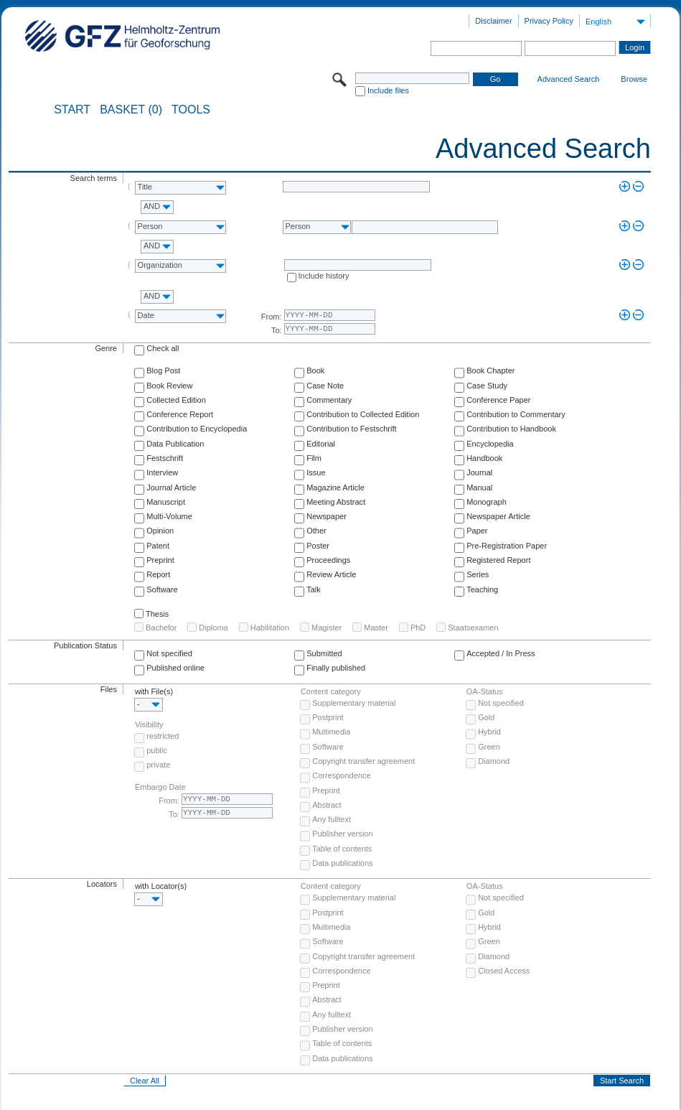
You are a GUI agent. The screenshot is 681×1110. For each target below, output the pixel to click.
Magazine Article (335, 487)
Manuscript (165, 502)
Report (158, 574)
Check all (162, 348)
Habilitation (269, 627)
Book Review (169, 385)
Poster (317, 545)
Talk (313, 589)
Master (376, 627)
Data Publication (175, 443)
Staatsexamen (473, 627)
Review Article (331, 574)
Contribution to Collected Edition (362, 414)
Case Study (486, 385)
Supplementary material (353, 703)
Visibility (149, 724)
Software (161, 589)
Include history (324, 275)
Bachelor (161, 627)
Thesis (157, 614)
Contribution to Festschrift (351, 428)
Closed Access (504, 970)
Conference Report (179, 414)
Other (316, 530)
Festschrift (164, 458)
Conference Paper (498, 400)
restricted (162, 736)
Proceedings (328, 560)
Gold (486, 717)
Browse (634, 79)
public (156, 750)
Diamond (493, 761)
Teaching (482, 589)
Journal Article (171, 487)
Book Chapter (490, 370)
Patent (157, 545)
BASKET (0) (131, 110)
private (158, 764)
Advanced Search (568, 79)
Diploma (213, 627)
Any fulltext (331, 819)
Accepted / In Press (500, 653)
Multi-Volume (169, 516)
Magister (326, 627)
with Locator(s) (161, 886)
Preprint (160, 560)
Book (315, 370)
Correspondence (341, 775)
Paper (476, 530)
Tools (191, 110)
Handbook (484, 458)
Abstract (326, 805)
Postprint (327, 717)
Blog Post (163, 370)
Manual (479, 487)
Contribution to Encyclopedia (196, 428)
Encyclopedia (489, 443)
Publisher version (342, 833)
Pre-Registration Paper (506, 545)
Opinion (160, 530)
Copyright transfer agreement (363, 761)
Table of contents (342, 848)
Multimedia (331, 731)
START (72, 110)
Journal (479, 472)
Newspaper (326, 516)
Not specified (169, 653)
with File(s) (154, 691)
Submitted (324, 653)
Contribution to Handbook (511, 428)
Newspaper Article (498, 516)
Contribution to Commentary (515, 414)
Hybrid (489, 731)
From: (271, 316)
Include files (388, 90)
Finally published (335, 667)
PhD (418, 627)
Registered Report (498, 560)
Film (313, 458)
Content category (331, 691)
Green (489, 746)
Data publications (342, 863)
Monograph (486, 502)
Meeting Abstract (335, 502)
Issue (315, 472)
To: (276, 330)
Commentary (329, 400)
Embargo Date (160, 787)
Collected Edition (176, 400)
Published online (175, 667)
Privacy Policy (549, 21)
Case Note (325, 385)
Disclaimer (493, 21)
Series (477, 574)
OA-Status (484, 691)
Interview (162, 472)
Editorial (320, 443)
